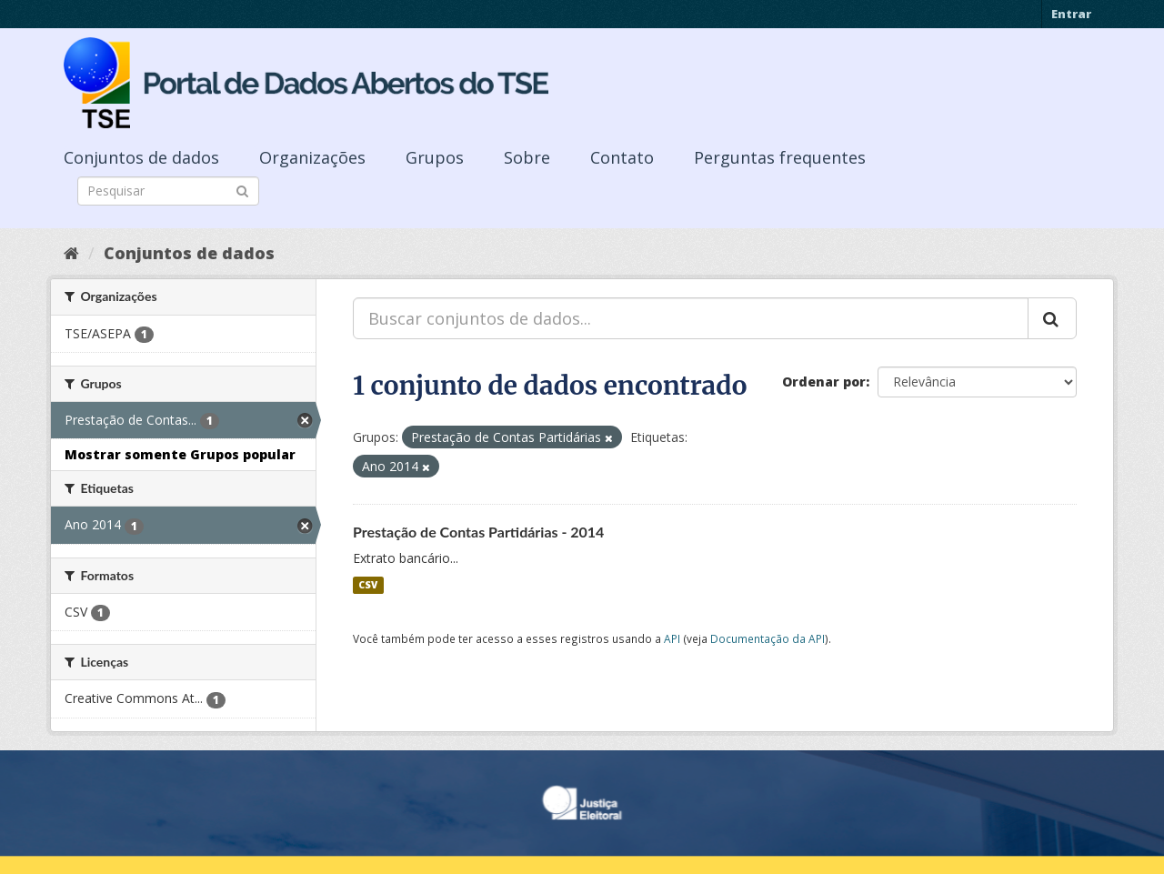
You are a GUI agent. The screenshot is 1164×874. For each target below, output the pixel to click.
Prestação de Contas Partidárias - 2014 (478, 531)
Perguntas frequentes (780, 157)
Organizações (312, 157)
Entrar (1071, 13)
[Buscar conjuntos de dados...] (691, 318)
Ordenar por (824, 381)
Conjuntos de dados (141, 157)
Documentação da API (767, 638)
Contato (622, 157)
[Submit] (242, 189)
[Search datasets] (168, 191)
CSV (367, 584)
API (672, 638)
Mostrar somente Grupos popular (180, 454)
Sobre (527, 157)
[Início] (71, 253)
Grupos (435, 157)
